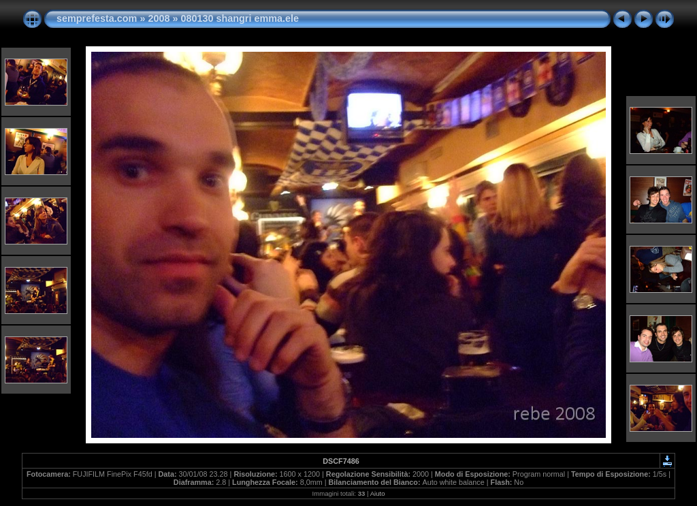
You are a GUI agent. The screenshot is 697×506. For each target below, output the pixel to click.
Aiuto (377, 493)
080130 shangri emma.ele (239, 18)
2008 (158, 18)
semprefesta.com (96, 18)
